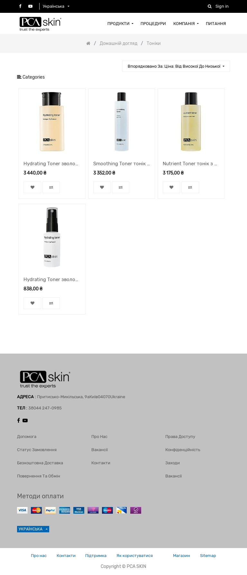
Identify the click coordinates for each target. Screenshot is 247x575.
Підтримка (95, 555)
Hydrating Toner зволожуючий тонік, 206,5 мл (51, 164)
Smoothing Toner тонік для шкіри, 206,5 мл (121, 164)
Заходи (172, 462)
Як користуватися (134, 555)
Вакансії (99, 449)
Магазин (181, 555)
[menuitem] (120, 23)
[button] (176, 66)
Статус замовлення (37, 449)
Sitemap (208, 555)
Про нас (99, 436)
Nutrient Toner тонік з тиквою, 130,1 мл (191, 164)
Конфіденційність (182, 449)
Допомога (26, 436)
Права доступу (180, 436)
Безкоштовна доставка (40, 462)
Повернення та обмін (38, 476)
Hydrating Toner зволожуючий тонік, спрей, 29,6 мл (51, 279)
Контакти (100, 462)
